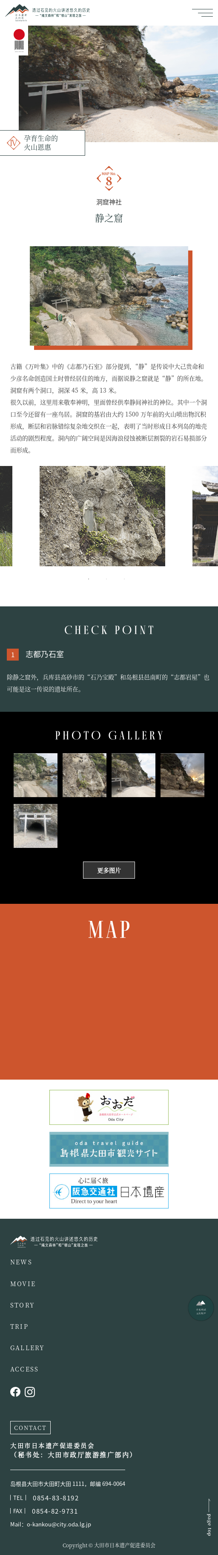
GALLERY (27, 1347)
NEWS (21, 1262)
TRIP (19, 1326)
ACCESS (24, 1369)
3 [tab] (131, 579)
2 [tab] (113, 579)
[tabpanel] (109, 516)
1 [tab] (95, 579)
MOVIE (23, 1283)
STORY (22, 1305)
